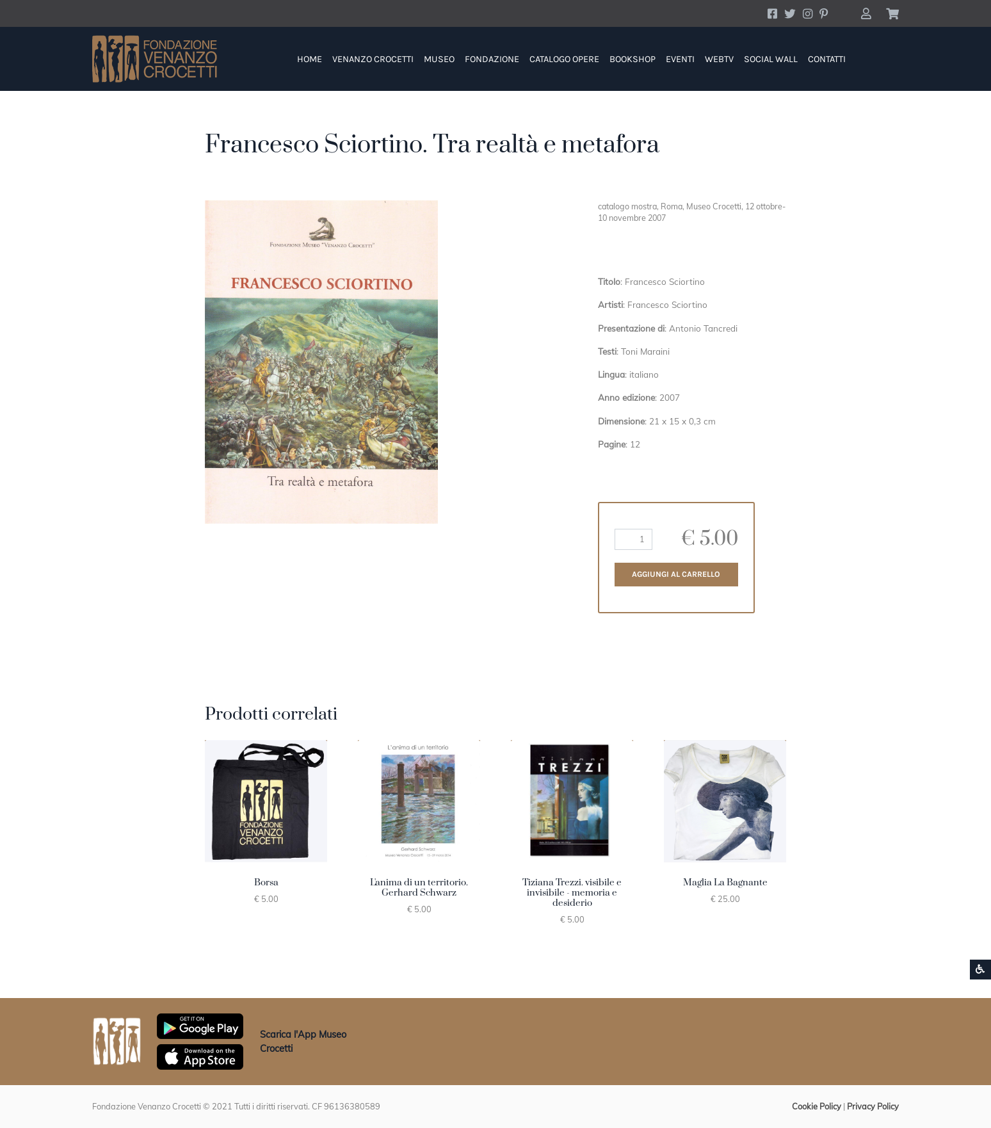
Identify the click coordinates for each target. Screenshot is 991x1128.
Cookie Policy (816, 1106)
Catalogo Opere (564, 59)
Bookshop (632, 59)
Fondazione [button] (492, 59)
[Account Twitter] (790, 13)
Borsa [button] (266, 883)
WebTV (719, 59)
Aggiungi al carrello (676, 574)
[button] (866, 13)
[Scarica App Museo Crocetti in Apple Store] (200, 1056)
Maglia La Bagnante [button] (725, 883)
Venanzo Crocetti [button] (373, 59)
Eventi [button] (680, 59)
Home (309, 59)
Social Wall (771, 59)
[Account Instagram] (807, 13)
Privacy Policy (873, 1106)
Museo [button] (439, 59)
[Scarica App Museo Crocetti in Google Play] (200, 1025)
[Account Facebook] (772, 13)
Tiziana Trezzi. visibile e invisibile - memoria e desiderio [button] (572, 893)
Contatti (827, 59)
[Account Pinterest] (823, 13)
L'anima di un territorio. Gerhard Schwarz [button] (419, 888)
